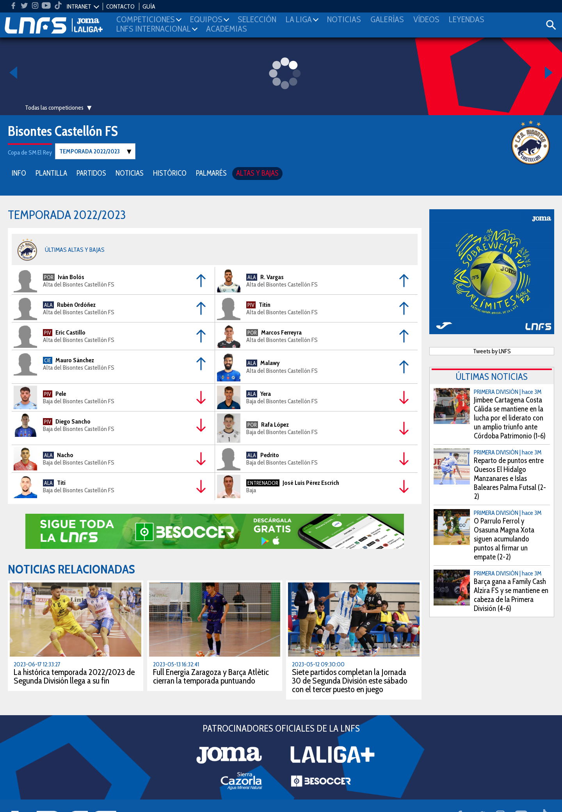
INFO (19, 172)
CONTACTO (120, 6)
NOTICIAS (130, 172)
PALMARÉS (211, 172)
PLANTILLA (51, 172)
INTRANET (79, 6)
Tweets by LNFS (492, 350)
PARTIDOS (91, 172)
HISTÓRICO (170, 172)
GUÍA (148, 6)
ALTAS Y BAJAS (257, 172)
